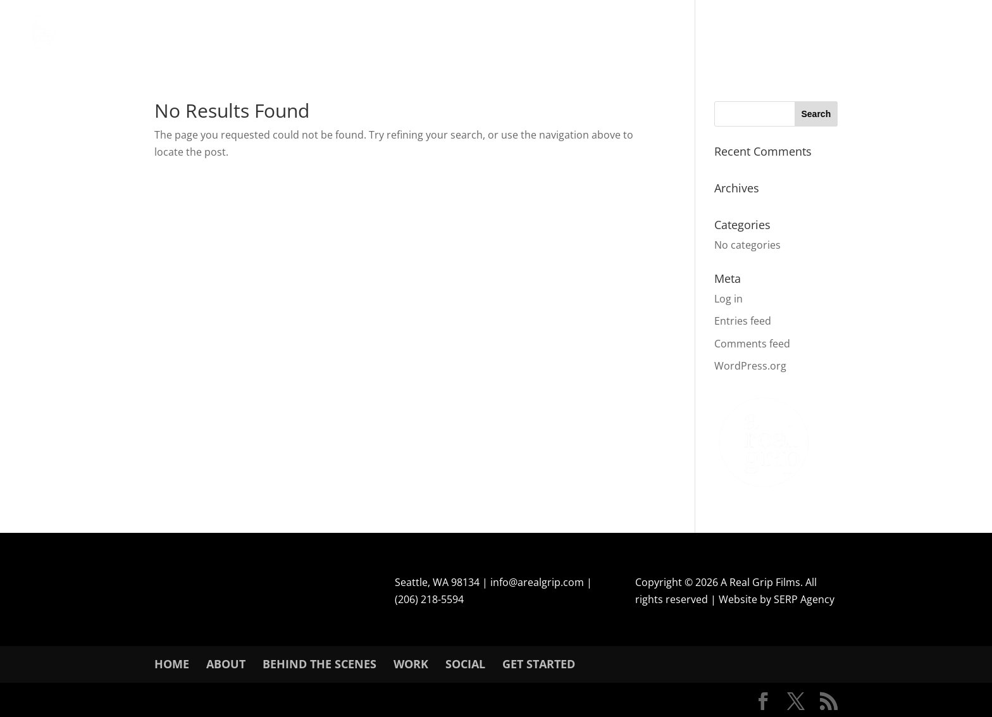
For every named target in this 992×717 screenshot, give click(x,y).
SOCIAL (465, 663)
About (225, 663)
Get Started (538, 663)
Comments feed (752, 344)
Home (171, 663)
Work (411, 663)
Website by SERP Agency (776, 599)
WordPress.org (750, 366)
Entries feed (742, 321)
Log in (728, 299)
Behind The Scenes (319, 663)
